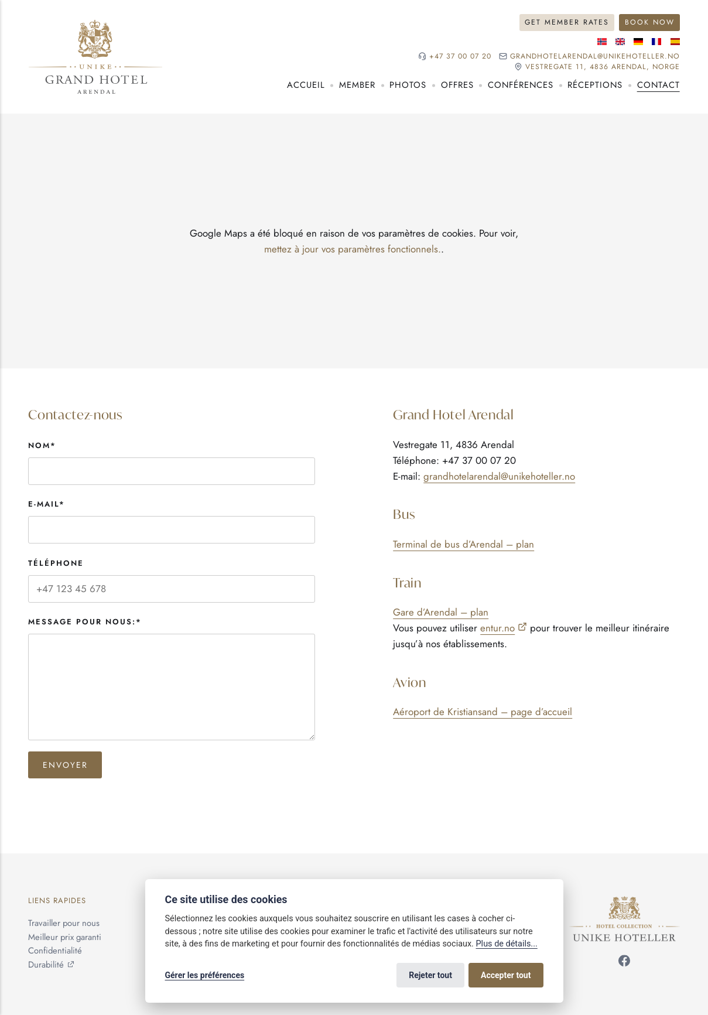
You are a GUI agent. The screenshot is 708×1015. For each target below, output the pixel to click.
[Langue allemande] (638, 41)
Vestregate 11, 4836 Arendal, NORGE (602, 67)
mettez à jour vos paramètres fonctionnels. (352, 249)
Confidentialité (55, 951)
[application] (354, 241)
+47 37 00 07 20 (460, 56)
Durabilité (46, 964)
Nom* (42, 445)
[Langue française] (656, 41)
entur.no (497, 628)
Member (357, 84)
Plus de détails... (507, 944)
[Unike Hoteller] (624, 902)
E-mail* (46, 504)
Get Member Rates (567, 22)
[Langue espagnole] (675, 41)
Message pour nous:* (85, 621)
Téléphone (56, 563)
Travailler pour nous (64, 923)
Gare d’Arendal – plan (440, 612)
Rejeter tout (430, 975)
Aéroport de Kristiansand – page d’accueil (482, 712)
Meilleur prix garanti (64, 937)
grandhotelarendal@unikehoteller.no (595, 56)
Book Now (650, 22)
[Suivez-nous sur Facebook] (624, 963)
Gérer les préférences (205, 975)
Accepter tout (506, 975)
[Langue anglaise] (620, 41)
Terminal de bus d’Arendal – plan (463, 544)
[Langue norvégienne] (602, 41)
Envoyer (65, 765)
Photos (407, 84)
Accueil (306, 84)
